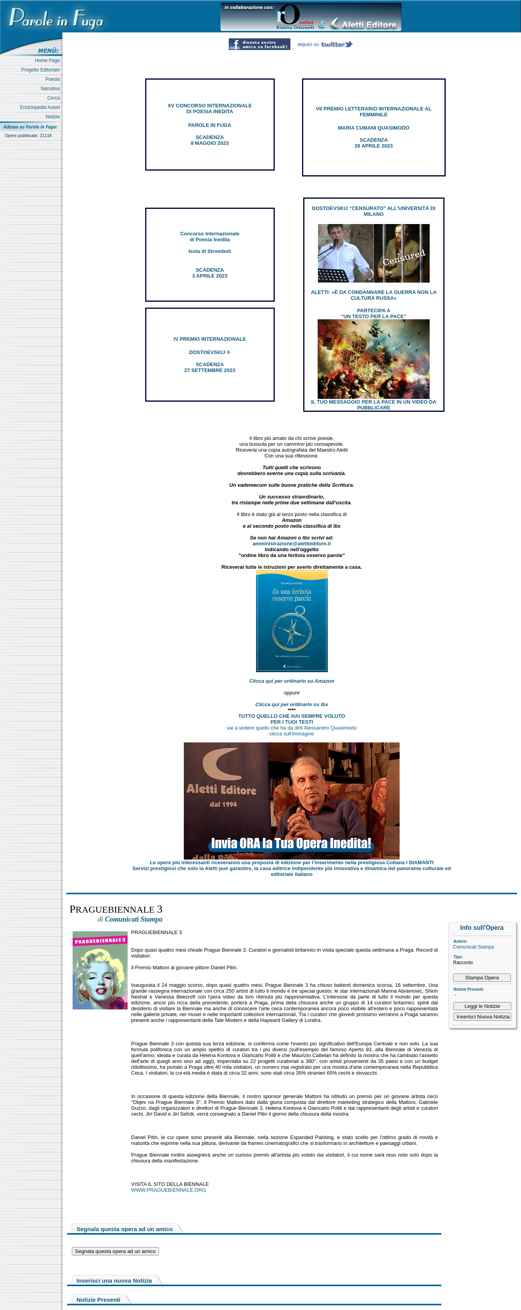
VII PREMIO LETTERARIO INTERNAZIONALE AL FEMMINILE (373, 111)
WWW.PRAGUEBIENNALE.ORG (168, 1190)
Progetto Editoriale (41, 70)
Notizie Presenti (98, 1299)
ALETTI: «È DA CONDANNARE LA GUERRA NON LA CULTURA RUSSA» (373, 295)
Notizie (54, 116)
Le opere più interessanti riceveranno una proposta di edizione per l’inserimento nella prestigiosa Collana (292, 862)
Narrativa (51, 88)
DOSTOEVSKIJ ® (209, 352)
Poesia (54, 79)
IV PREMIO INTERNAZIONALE (210, 339)
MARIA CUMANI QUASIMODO (373, 128)
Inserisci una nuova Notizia (114, 1280)
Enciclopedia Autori (41, 107)
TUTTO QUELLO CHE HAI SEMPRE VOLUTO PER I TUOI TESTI (291, 719)
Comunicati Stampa (473, 947)
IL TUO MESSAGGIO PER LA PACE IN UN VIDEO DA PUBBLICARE (373, 405)
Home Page (48, 60)
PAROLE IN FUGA (209, 125)
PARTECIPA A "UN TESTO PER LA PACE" (373, 313)
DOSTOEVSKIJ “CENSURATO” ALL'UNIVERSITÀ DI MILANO (374, 211)
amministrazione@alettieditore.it (291, 543)
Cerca (54, 98)
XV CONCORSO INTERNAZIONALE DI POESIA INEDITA (210, 108)
